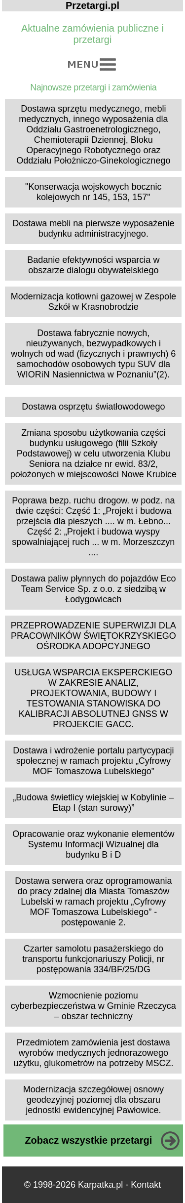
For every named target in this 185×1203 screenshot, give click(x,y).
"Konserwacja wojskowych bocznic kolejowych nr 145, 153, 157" (93, 192)
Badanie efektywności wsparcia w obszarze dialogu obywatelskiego (93, 265)
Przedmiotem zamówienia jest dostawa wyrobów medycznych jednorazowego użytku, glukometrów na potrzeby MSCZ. (93, 1052)
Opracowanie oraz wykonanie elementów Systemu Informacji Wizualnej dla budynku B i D (93, 844)
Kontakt (146, 1185)
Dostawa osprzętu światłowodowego (93, 407)
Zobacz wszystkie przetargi (88, 1140)
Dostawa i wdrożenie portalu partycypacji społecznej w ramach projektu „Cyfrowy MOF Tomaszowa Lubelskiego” (93, 761)
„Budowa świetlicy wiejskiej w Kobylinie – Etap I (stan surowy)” (93, 802)
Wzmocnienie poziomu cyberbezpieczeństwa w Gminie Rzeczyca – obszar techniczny (93, 1006)
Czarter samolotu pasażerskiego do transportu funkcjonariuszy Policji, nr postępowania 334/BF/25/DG (93, 959)
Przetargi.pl (92, 5)
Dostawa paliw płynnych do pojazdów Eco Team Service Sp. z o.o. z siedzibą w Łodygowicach (93, 589)
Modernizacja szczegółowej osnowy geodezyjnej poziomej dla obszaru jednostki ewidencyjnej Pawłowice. (93, 1099)
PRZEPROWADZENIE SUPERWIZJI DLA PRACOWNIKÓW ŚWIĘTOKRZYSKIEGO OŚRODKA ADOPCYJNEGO (93, 636)
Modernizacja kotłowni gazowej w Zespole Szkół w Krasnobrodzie (93, 301)
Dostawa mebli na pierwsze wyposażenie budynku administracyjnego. (93, 228)
